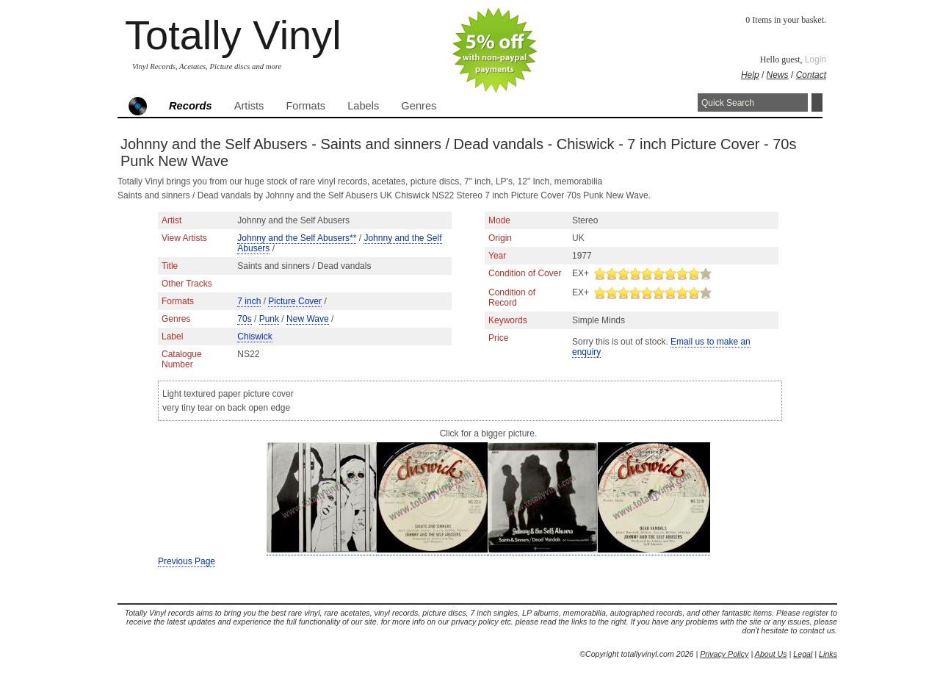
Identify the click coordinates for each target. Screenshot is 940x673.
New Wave (307, 319)
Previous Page (186, 561)
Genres (418, 106)
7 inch (249, 301)
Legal (802, 653)
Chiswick (254, 336)
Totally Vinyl (233, 35)
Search (816, 102)
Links (828, 653)
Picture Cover (295, 301)
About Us (771, 653)
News (778, 75)
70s (244, 319)
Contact (811, 75)
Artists (249, 106)
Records (190, 106)
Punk (269, 319)
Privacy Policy (724, 653)
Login (815, 59)
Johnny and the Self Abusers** (296, 238)
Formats (305, 106)
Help (750, 75)
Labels (363, 106)
